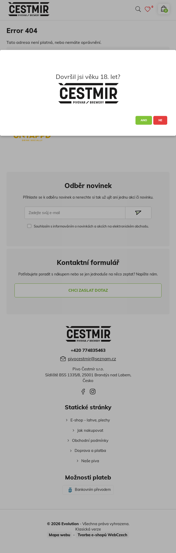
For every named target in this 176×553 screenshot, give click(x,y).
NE (160, 120)
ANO (144, 120)
